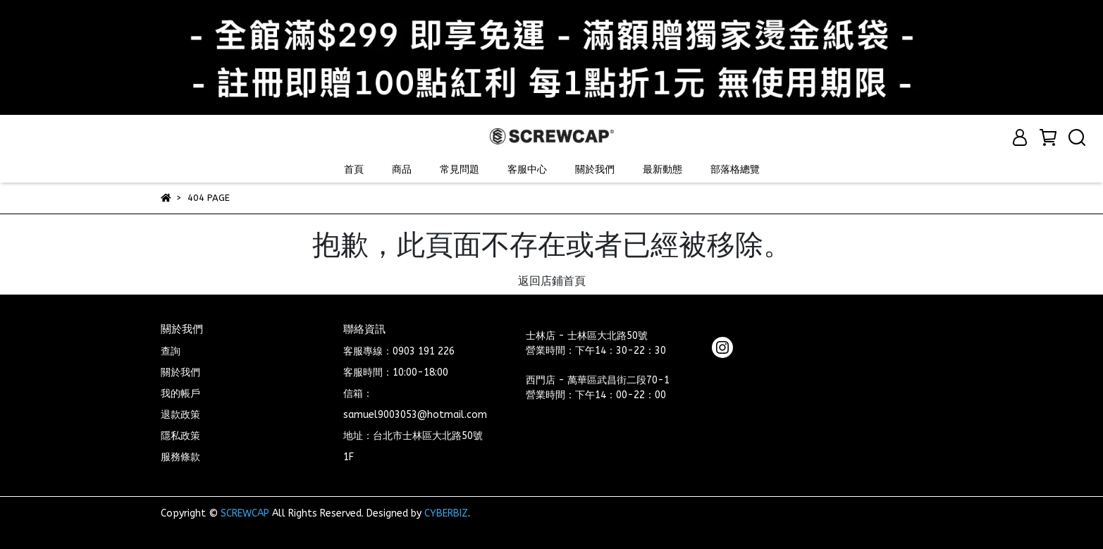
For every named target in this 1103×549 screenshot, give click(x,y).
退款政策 (180, 415)
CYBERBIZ (446, 513)
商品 (402, 169)
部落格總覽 (735, 169)
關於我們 (595, 169)
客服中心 (527, 169)
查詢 (170, 351)
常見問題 (459, 169)
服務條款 (180, 457)
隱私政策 (180, 436)
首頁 (354, 169)
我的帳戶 (180, 394)
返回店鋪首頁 (552, 281)
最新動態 (662, 169)
